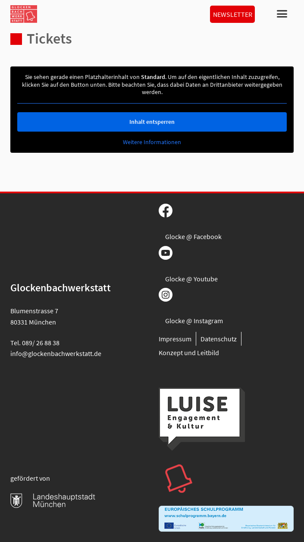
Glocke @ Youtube (191, 278)
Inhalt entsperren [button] (152, 122)
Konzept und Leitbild (189, 352)
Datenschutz (219, 338)
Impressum (175, 338)
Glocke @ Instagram (194, 320)
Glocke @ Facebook (193, 236)
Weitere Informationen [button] (152, 142)
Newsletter (232, 14)
